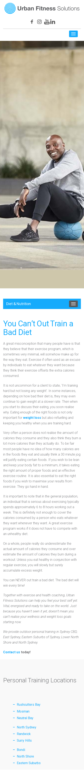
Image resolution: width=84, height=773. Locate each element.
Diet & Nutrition (18, 304)
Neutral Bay (25, 718)
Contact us (11, 652)
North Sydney (26, 727)
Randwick (24, 734)
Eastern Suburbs (29, 763)
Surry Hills (24, 740)
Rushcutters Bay (28, 705)
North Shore (25, 756)
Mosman (23, 711)
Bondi (21, 750)
